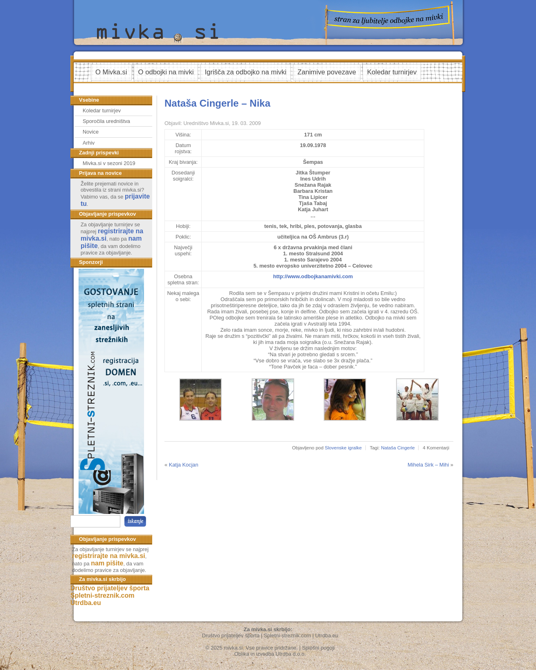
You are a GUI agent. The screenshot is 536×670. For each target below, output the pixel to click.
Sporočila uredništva (106, 121)
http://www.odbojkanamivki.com (313, 276)
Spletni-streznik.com (102, 595)
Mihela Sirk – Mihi (428, 465)
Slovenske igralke (343, 447)
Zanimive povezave (326, 72)
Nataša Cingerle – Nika (217, 103)
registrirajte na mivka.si (108, 555)
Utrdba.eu (85, 602)
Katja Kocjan (183, 465)
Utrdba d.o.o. (291, 654)
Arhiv (89, 143)
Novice (91, 132)
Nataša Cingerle (398, 447)
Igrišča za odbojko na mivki (245, 72)
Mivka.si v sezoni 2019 (109, 163)
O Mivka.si (111, 72)
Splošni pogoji (318, 648)
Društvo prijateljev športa (109, 588)
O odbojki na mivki (166, 72)
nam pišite (107, 563)
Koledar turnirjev (392, 72)
